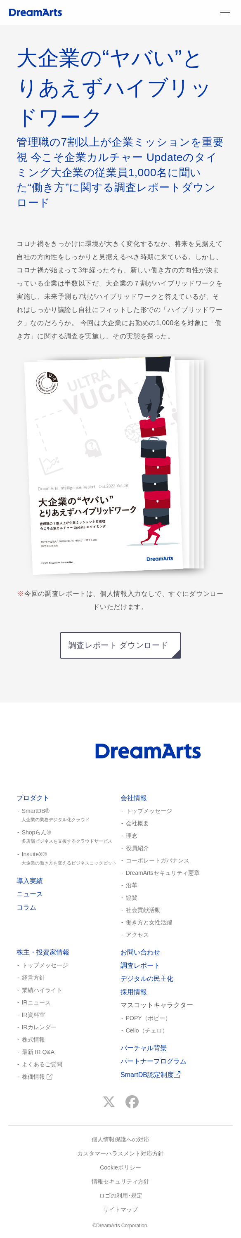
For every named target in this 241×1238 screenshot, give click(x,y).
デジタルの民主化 (146, 978)
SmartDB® (68, 815)
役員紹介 (137, 848)
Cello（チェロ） (147, 1030)
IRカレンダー (39, 1027)
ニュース (30, 894)
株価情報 (37, 1076)
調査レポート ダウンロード (118, 645)
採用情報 (133, 991)
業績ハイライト (42, 990)
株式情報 (33, 1039)
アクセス (137, 934)
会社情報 (133, 797)
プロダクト (33, 797)
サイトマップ (120, 1209)
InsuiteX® (68, 859)
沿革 (131, 885)
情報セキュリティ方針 (120, 1181)
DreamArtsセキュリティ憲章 (163, 872)
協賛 (131, 897)
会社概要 (137, 823)
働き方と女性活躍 (149, 922)
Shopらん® (68, 837)
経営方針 (33, 977)
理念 (131, 835)
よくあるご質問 (42, 1064)
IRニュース (36, 1002)
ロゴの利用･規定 (120, 1195)
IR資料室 (33, 1014)
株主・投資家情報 (43, 952)
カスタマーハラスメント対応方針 (120, 1153)
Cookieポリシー (120, 1167)
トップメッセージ (149, 811)
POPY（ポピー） (148, 1018)
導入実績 (30, 880)
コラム (26, 907)
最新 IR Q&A (38, 1052)
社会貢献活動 (143, 910)
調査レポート (140, 965)
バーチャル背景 (143, 1047)
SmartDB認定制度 (150, 1074)
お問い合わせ (140, 952)
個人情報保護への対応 (120, 1139)
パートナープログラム (153, 1061)
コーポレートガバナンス (157, 860)
